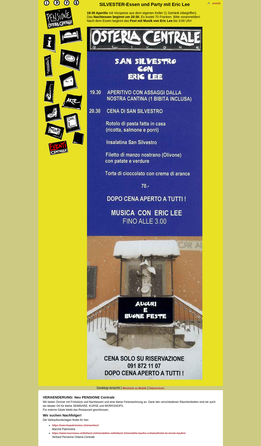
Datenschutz (156, 388)
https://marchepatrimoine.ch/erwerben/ (75, 425)
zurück (216, 3)
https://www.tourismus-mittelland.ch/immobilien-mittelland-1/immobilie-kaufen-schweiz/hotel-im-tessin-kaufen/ (119, 433)
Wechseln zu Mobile (135, 388)
